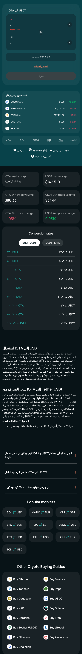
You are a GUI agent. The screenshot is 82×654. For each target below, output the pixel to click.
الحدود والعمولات (41, 66)
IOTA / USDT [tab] (29, 242)
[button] (41, 455)
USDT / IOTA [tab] (52, 242)
